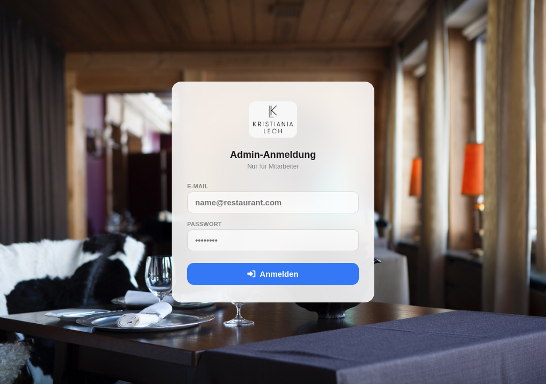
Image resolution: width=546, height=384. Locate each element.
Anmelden (272, 273)
